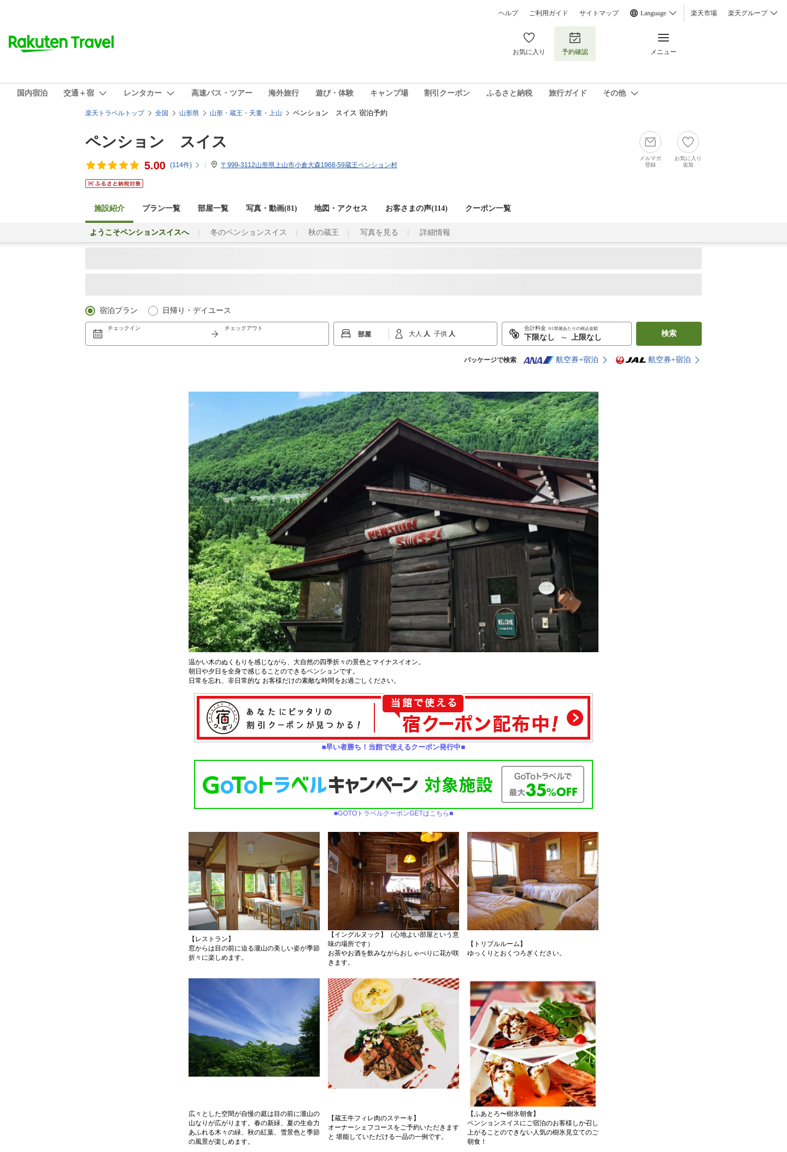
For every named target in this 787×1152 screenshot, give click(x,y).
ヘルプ (508, 13)
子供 (441, 334)
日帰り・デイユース (196, 310)
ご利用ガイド (548, 13)
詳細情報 (435, 232)
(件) (185, 165)
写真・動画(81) (271, 208)
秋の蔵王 (323, 232)
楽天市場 (704, 13)
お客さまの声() (416, 208)
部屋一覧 (213, 208)
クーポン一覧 (488, 208)
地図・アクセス (341, 208)
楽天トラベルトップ (114, 113)
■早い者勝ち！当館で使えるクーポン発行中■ (393, 743)
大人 (416, 334)
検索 (669, 333)
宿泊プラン (118, 310)
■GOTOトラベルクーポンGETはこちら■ (393, 810)
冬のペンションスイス (248, 232)
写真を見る (379, 232)
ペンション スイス (156, 141)
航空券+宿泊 (560, 360)
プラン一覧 (161, 208)
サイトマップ (599, 13)
